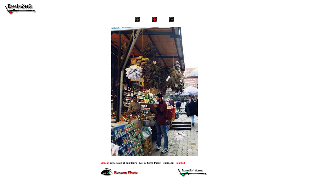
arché (104, 162)
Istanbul (180, 162)
